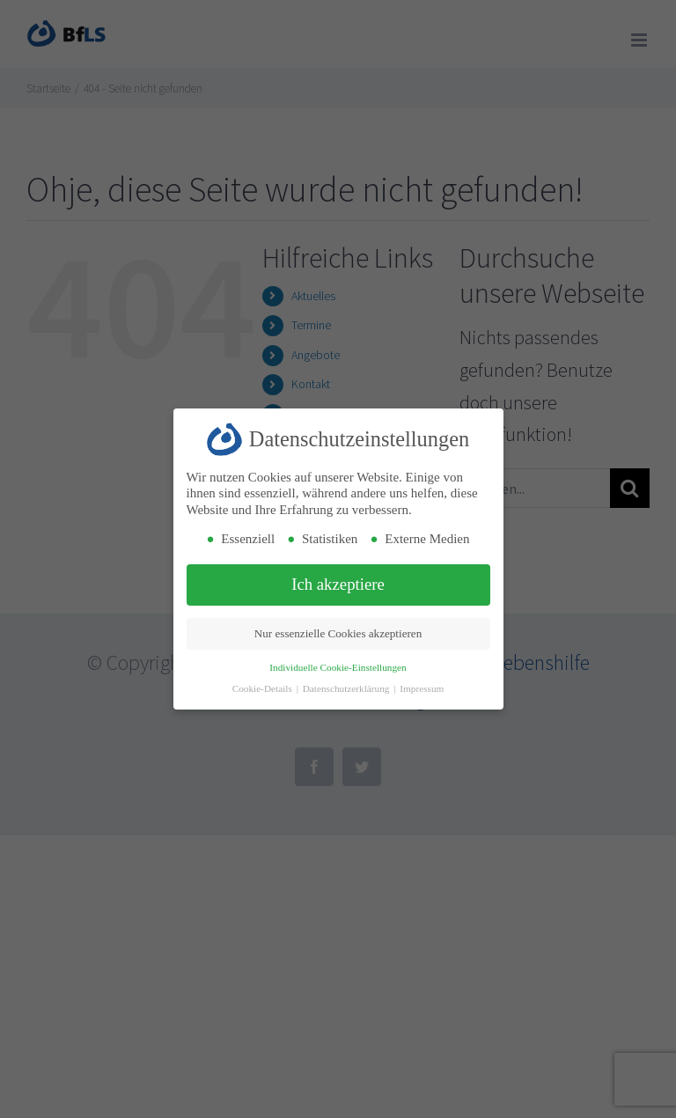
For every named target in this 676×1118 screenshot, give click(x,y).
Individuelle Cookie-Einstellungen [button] (337, 667)
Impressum (422, 688)
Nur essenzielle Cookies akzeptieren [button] (338, 633)
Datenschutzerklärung (348, 688)
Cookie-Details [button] (263, 688)
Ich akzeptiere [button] (338, 584)
